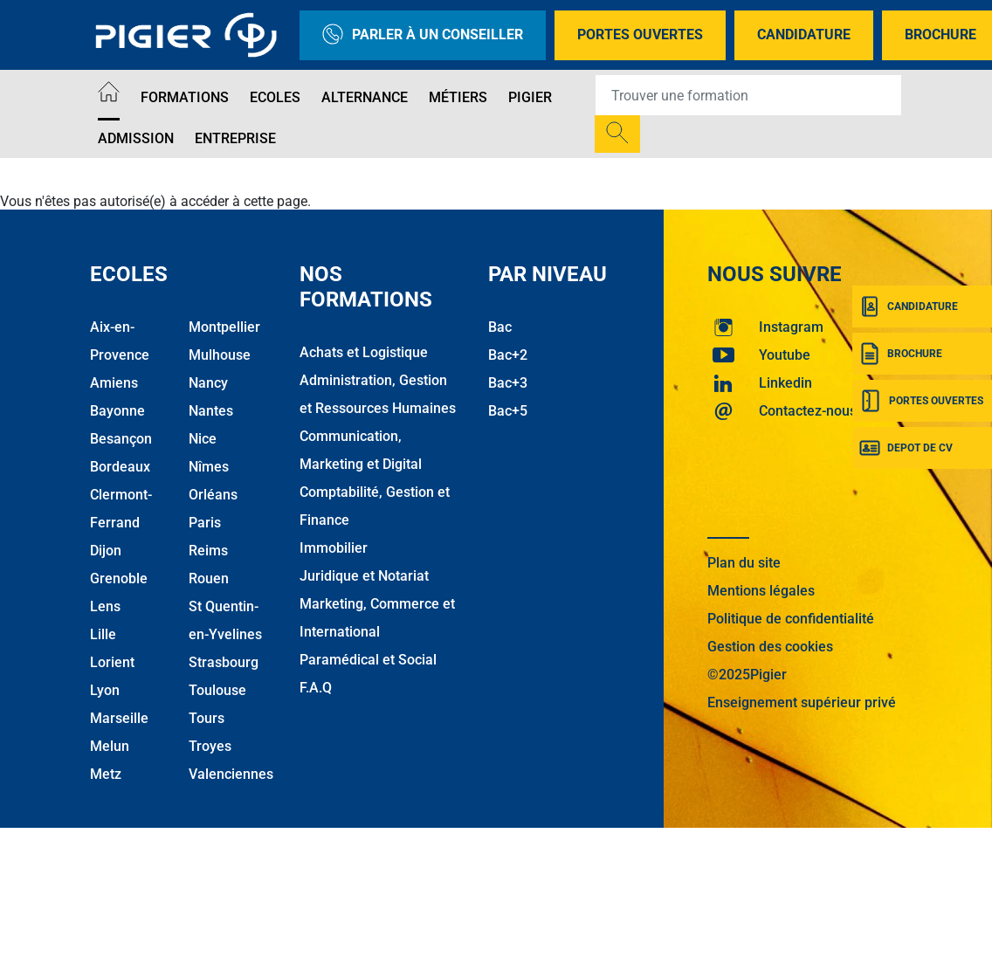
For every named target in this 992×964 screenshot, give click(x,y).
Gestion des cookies (770, 646)
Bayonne (117, 411)
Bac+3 (507, 383)
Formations (185, 97)
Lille (103, 634)
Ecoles (275, 97)
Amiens (114, 383)
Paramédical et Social (368, 659)
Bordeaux (120, 466)
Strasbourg (223, 662)
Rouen (209, 578)
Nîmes (209, 466)
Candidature (804, 34)
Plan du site (744, 562)
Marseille (119, 718)
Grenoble (119, 578)
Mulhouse (220, 355)
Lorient (112, 662)
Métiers (458, 97)
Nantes (211, 411)
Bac (500, 327)
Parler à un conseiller (422, 35)
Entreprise (235, 138)
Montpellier (224, 327)
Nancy (208, 383)
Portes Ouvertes (640, 34)
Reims (208, 550)
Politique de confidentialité (790, 618)
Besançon (121, 438)
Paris (205, 522)
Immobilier (334, 548)
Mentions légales (761, 590)
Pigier (530, 97)
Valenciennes (231, 774)
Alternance (364, 97)
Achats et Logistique (364, 352)
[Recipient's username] (748, 95)
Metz (105, 774)
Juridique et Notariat (364, 576)
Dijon (105, 550)
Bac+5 (507, 411)
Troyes (210, 746)
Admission (136, 138)
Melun (109, 746)
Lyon (105, 690)
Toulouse (217, 690)
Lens (105, 606)
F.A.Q (316, 687)
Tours (206, 718)
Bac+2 (507, 355)
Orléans (213, 494)
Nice (203, 438)
